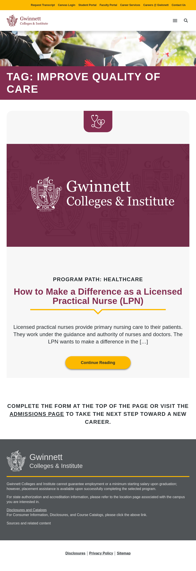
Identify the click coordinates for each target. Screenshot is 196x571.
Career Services (130, 5)
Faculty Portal (108, 5)
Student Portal (87, 5)
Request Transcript (43, 5)
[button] (175, 20)
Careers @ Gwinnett (155, 5)
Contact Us (179, 5)
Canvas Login (66, 5)
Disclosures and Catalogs (27, 510)
